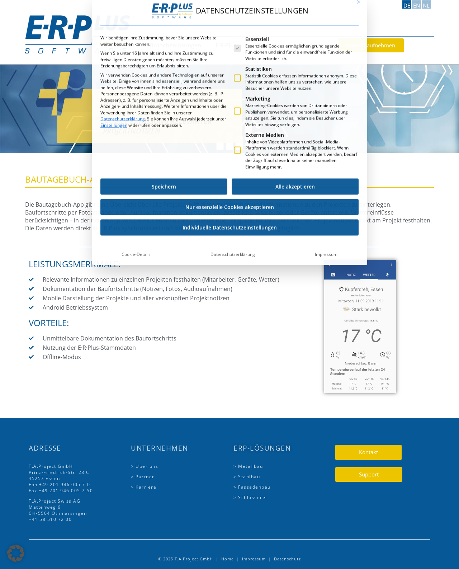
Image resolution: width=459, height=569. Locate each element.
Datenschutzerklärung (122, 24)
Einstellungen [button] (113, 30)
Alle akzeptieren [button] (295, 91)
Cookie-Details (136, 159)
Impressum (326, 159)
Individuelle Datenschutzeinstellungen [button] (230, 132)
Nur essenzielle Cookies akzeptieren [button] (229, 112)
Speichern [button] (164, 91)
